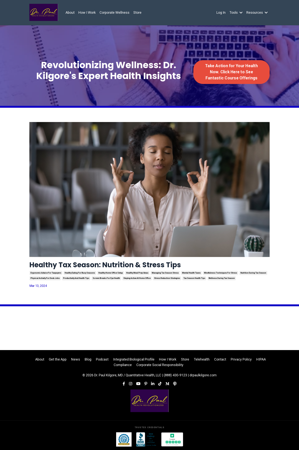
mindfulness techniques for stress (220, 273)
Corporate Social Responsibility (159, 365)
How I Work (87, 12)
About (70, 12)
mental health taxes (191, 273)
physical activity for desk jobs (45, 278)
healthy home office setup (110, 273)
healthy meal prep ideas (137, 273)
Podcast (102, 359)
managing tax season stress (165, 273)
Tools (236, 12)
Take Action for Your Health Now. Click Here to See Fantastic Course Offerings (231, 72)
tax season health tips (194, 278)
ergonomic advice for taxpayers (46, 273)
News (75, 359)
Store (137, 12)
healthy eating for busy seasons (80, 273)
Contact (220, 359)
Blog (88, 359)
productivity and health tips (76, 278)
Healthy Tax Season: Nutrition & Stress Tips (105, 265)
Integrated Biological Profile (133, 359)
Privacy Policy (241, 359)
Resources (257, 12)
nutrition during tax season (253, 273)
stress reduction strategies (167, 278)
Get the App (58, 359)
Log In (221, 12)
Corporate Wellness (114, 12)
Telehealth (202, 359)
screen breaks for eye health (106, 278)
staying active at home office (137, 278)
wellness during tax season (222, 278)
